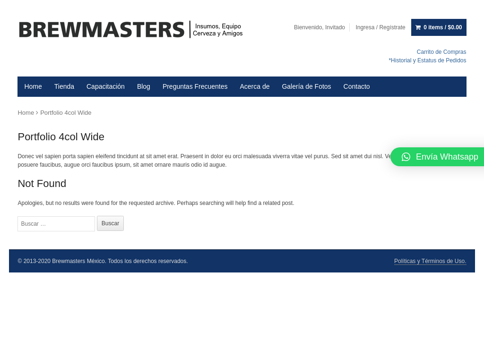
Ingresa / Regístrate (380, 27)
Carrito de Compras (442, 52)
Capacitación (105, 86)
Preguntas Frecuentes (195, 86)
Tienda (64, 86)
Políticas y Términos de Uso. (430, 261)
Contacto (357, 86)
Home (33, 86)
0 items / (443, 27)
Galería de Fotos (306, 86)
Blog (143, 86)
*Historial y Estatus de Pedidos (427, 60)
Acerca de (254, 86)
